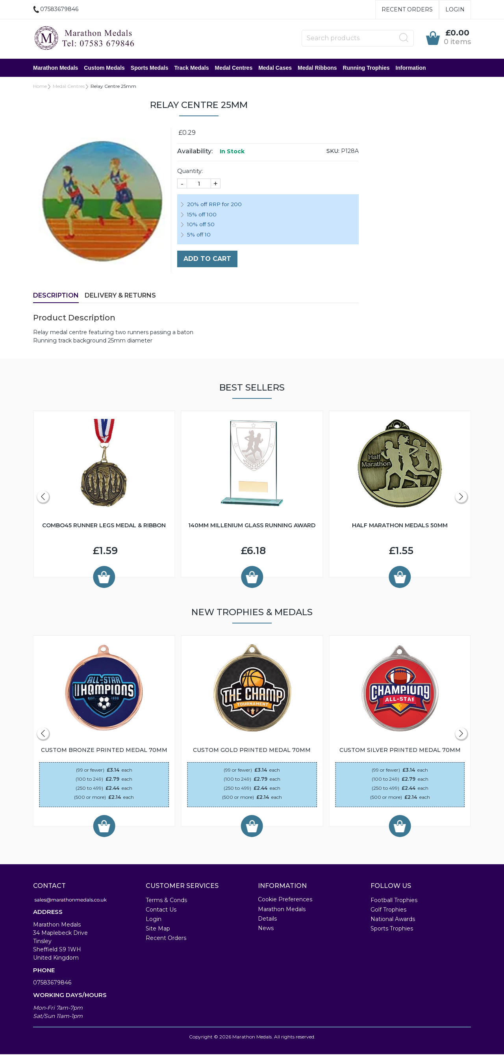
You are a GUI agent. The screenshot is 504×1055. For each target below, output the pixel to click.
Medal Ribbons (317, 68)
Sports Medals (150, 68)
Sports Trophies (392, 929)
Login (455, 9)
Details (267, 919)
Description (56, 296)
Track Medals (191, 68)
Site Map (158, 929)
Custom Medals (104, 68)
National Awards (393, 919)
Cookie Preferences (285, 900)
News (266, 928)
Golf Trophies (388, 910)
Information (411, 68)
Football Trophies (394, 900)
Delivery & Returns (120, 296)
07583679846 (52, 983)
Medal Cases (275, 68)
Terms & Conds (166, 900)
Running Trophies (366, 68)
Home (40, 87)
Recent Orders (407, 9)
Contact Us (161, 910)
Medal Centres (233, 68)
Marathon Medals (55, 68)
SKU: (332, 151)
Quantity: (190, 171)
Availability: (195, 152)
